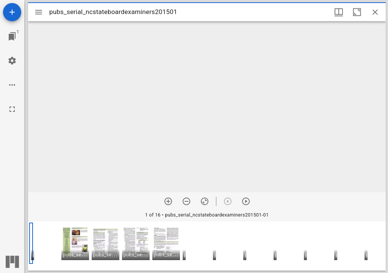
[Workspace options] (12, 85)
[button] (75, 243)
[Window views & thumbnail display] (339, 12)
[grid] (207, 246)
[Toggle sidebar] (39, 12)
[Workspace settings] (12, 61)
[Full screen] (12, 109)
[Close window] (375, 12)
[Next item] (246, 201)
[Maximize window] (357, 12)
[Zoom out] (186, 201)
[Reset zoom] (205, 201)
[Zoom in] (168, 201)
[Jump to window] (12, 36)
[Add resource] (12, 12)
